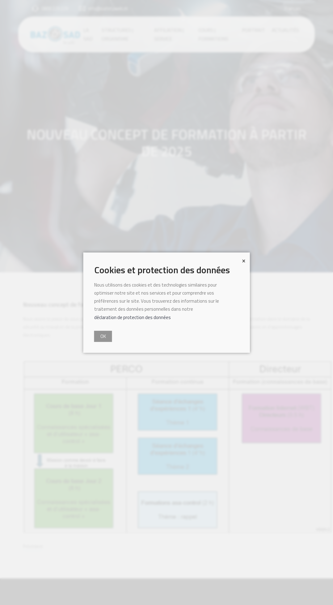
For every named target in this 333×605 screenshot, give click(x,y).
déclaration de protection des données (132, 317)
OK (103, 336)
